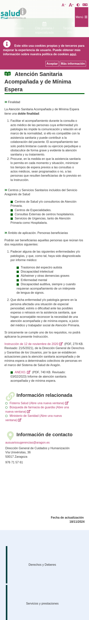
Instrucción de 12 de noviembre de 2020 (31, 344)
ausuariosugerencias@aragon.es (27, 442)
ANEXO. (20, 372)
